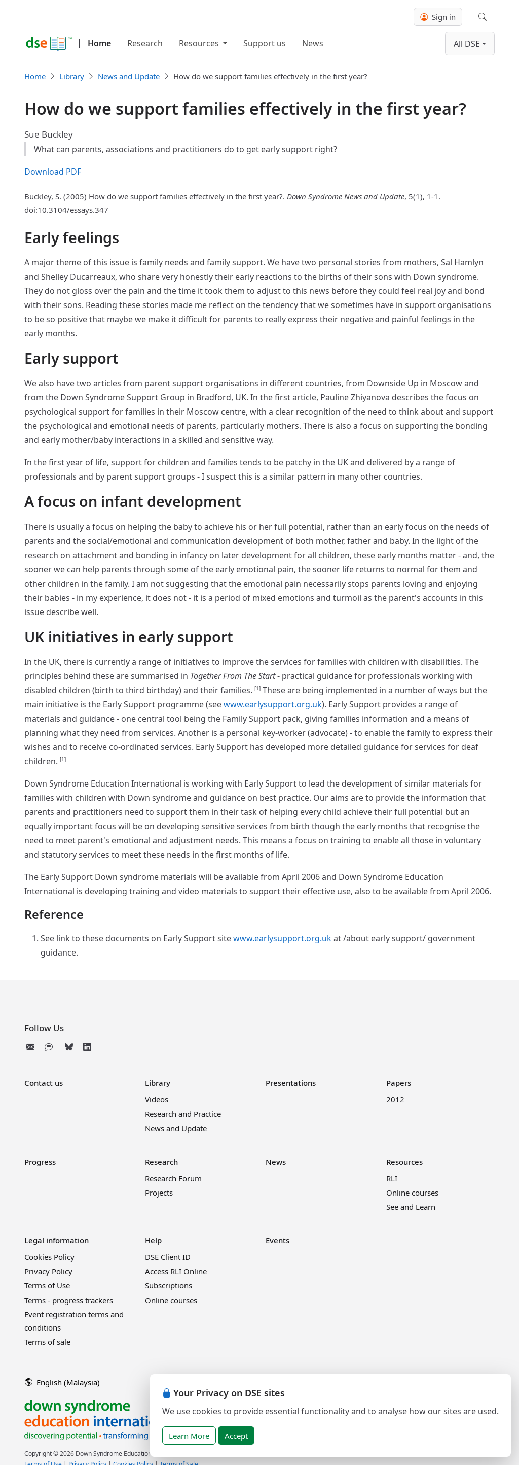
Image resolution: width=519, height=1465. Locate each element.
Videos (156, 1099)
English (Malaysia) (62, 1382)
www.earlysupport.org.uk (273, 704)
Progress (40, 1161)
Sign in (438, 17)
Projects (159, 1192)
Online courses (412, 1192)
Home (99, 43)
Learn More (189, 1435)
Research (145, 43)
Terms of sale (47, 1342)
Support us (264, 43)
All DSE (467, 43)
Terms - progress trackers (68, 1300)
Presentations (291, 1083)
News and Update (129, 76)
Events (277, 1240)
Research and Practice (183, 1114)
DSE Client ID (168, 1257)
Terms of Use (47, 1285)
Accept (236, 1435)
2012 (395, 1099)
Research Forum (173, 1178)
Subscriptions (168, 1285)
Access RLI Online (176, 1271)
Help (153, 1240)
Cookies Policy (49, 1257)
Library (71, 76)
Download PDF (52, 171)
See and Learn (410, 1207)
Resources (200, 43)
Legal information (56, 1240)
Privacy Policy (48, 1271)
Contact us (43, 1083)
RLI (391, 1178)
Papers (398, 1083)
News (312, 43)
